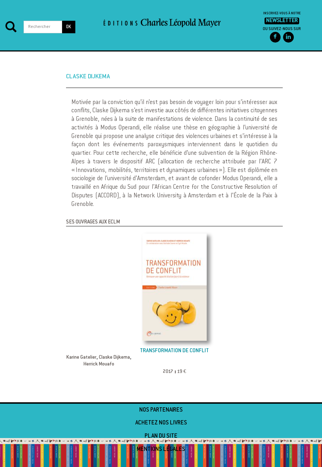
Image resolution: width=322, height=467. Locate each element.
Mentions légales (161, 449)
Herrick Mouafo (99, 364)
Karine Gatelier (81, 357)
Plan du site (161, 436)
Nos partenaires (161, 410)
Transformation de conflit (174, 351)
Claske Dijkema (114, 357)
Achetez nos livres (161, 423)
